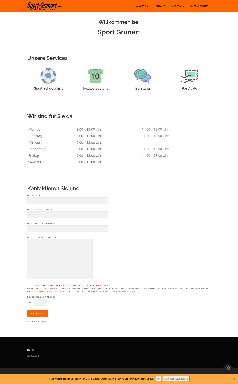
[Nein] (234, 379)
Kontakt (159, 6)
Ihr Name (67, 198)
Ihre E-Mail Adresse (67, 212)
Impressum (178, 6)
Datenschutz (199, 6)
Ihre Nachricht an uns (60, 258)
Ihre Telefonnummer (67, 226)
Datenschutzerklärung (51, 292)
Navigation (141, 6)
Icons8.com (33, 355)
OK (158, 378)
